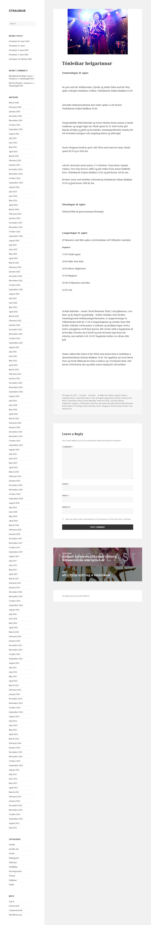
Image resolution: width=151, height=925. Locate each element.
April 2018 (13, 521)
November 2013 (15, 756)
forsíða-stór (14, 849)
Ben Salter (109, 395)
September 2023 (16, 236)
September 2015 (16, 658)
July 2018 (13, 507)
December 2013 (15, 752)
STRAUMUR (17, 11)
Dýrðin (118, 398)
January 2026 (14, 111)
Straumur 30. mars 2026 (19, 41)
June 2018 (13, 512)
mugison (75, 403)
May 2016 (13, 623)
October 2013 (14, 761)
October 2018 (14, 494)
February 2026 (15, 107)
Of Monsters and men (89, 403)
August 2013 (14, 770)
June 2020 (13, 405)
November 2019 (15, 436)
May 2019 (13, 463)
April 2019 (13, 467)
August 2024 (14, 187)
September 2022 (16, 289)
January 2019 (14, 481)
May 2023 (13, 254)
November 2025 (15, 120)
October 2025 (14, 125)
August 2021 (14, 347)
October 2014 (14, 707)
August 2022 (14, 294)
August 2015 (14, 663)
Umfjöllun (13, 867)
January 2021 (14, 378)
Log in (11, 901)
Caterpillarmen (68, 398)
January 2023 (14, 271)
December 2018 (15, 485)
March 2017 (14, 578)
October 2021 (14, 338)
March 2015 (14, 685)
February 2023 (15, 267)
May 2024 (13, 200)
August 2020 (14, 396)
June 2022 (13, 303)
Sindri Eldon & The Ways (72, 406)
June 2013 (13, 779)
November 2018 (15, 489)
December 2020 (15, 383)
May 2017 (13, 569)
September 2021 (16, 343)
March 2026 (14, 102)
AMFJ (102, 395)
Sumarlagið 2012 (27, 78)
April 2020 (13, 414)
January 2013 (14, 801)
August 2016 (14, 610)
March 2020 (14, 418)
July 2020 (13, 400)
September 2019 (16, 445)
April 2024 (13, 205)
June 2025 (13, 142)
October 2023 (14, 231)
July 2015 (13, 667)
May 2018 (13, 516)
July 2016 (13, 614)
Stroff (113, 406)
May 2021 (13, 360)
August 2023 (14, 240)
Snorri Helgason (103, 406)
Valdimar (13, 880)
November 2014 (15, 703)
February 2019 (15, 476)
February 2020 (15, 423)
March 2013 (14, 792)
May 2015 (13, 676)
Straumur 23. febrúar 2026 (20, 59)
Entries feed (14, 906)
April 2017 (13, 574)
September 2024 (16, 182)
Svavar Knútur (122, 406)
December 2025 (15, 116)
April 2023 (13, 258)
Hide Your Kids (103, 400)
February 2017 (15, 583)
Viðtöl (11, 884)
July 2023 (13, 245)
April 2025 (13, 151)
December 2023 (15, 223)
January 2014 (14, 747)
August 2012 (14, 823)
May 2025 (13, 147)
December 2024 (15, 169)
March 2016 (14, 632)
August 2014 (14, 716)
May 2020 (13, 409)
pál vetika (103, 403)
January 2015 (14, 694)
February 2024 (15, 214)
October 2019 (14, 440)
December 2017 (15, 538)
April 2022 (13, 311)
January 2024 (14, 218)
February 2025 (15, 160)
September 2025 (16, 129)
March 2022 (14, 316)
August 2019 (14, 449)
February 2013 (15, 796)
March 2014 (14, 739)
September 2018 (16, 498)
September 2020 (16, 392)
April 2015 (13, 681)
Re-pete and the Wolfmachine (120, 403)
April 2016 (13, 627)
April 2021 (13, 365)
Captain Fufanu (120, 395)
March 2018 (14, 525)
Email (66, 495)
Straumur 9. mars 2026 (18, 50)
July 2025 (13, 138)
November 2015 (15, 650)
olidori (84, 395)
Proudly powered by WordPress (75, 596)
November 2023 (15, 227)
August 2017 (14, 556)
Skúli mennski (89, 406)
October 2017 (14, 547)
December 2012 (15, 805)
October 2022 (14, 285)
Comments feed (15, 910)
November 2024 (15, 174)
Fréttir (12, 853)
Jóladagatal (14, 858)
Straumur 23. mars (17, 45)
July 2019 (13, 454)
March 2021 (14, 369)
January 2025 (14, 165)
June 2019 (13, 458)
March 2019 (14, 472)
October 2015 (14, 654)
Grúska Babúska (89, 400)
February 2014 (15, 743)
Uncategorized (15, 871)
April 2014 (13, 734)
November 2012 (15, 810)
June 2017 (13, 565)
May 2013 (13, 783)
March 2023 (14, 263)
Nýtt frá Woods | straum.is (20, 83)
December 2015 (15, 645)
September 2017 (16, 552)
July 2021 (13, 352)
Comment (68, 447)
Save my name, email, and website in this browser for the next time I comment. (98, 519)
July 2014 (13, 721)
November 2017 (15, 543)
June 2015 (13, 672)
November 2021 (15, 334)
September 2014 (16, 712)
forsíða (12, 844)
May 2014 (13, 730)
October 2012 (14, 814)
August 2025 (14, 134)
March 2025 (14, 156)
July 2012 (13, 827)
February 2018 (15, 529)
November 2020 (15, 387)
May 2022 (13, 307)
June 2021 (13, 356)
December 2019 (15, 432)
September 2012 (16, 819)
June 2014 (13, 725)
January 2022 (14, 325)
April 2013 (13, 787)
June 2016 (13, 618)
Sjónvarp (13, 862)
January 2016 (14, 641)
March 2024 (14, 209)
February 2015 (15, 690)
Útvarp (12, 876)
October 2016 (14, 601)
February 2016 (15, 636)
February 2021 (15, 374)
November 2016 (15, 596)
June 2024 (13, 196)
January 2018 (14, 534)
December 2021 (15, 329)
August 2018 (14, 503)
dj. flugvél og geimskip (105, 398)
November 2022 (15, 280)
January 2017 (14, 587)
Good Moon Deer (75, 400)
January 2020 (14, 427)
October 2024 (14, 178)
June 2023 (13, 249)
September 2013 (16, 765)
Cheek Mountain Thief (85, 398)
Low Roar (114, 400)
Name (65, 484)
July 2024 (13, 191)
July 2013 (13, 774)
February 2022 (15, 320)
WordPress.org (15, 915)
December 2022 (15, 276)
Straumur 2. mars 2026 (18, 54)
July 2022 (13, 298)
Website (66, 507)
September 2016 (16, 605)
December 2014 (15, 698)
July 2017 (13, 561)
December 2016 (15, 592)
